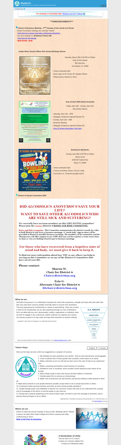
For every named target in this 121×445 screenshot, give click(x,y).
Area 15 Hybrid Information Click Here (67, 128)
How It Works (98, 401)
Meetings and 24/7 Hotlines (72, 14)
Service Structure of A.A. (61, 340)
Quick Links (19, 9)
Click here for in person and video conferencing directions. (38, 33)
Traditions (92, 348)
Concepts (103, 348)
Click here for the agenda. (27, 38)
